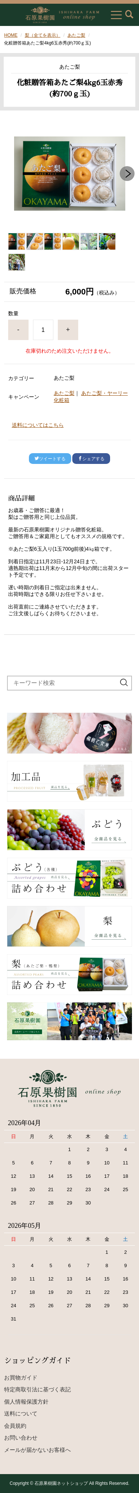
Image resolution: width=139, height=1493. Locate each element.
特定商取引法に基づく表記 (37, 1389)
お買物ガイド (20, 1377)
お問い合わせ (20, 1437)
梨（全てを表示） (42, 35)
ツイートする (50, 458)
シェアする (91, 458)
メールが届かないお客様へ (37, 1450)
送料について (20, 1413)
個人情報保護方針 (26, 1401)
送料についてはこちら (38, 425)
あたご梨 (76, 35)
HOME (10, 35)
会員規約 (15, 1426)
